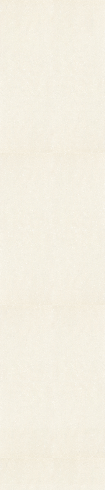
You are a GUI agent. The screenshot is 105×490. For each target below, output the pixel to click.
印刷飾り (31, 449)
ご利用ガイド (82, 4)
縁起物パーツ (24, 451)
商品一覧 (36, 4)
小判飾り (31, 446)
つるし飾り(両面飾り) (35, 458)
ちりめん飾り (32, 464)
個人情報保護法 (73, 452)
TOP (22, 4)
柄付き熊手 (9, 446)
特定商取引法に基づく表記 (68, 456)
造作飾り (31, 467)
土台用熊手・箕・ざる (35, 470)
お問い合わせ (58, 451)
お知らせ (67, 4)
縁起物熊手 (2, 450)
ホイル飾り (31, 452)
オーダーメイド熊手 (12, 452)
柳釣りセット (10, 460)
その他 (8, 449)
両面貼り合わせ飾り (34, 461)
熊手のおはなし (52, 4)
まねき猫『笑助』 (11, 463)
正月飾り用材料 (33, 455)
